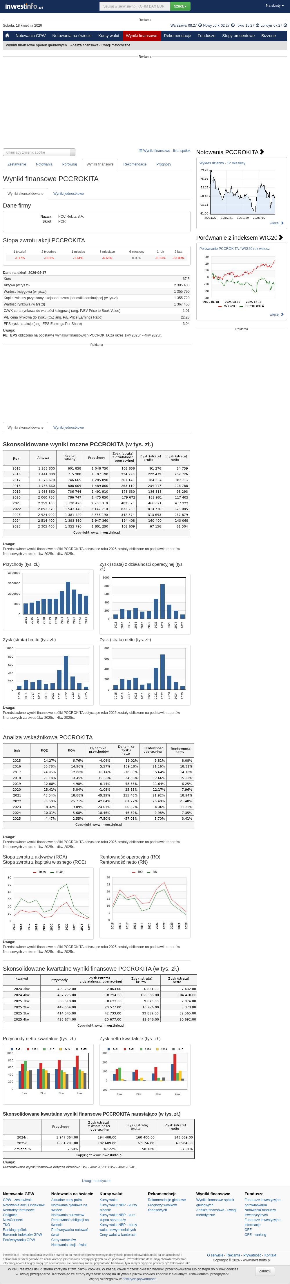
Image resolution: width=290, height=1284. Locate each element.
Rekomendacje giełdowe (167, 1200)
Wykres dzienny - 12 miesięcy (223, 163)
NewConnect (13, 1220)
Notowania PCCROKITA (230, 152)
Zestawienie (17, 164)
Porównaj (69, 164)
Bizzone (268, 35)
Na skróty (275, 5)
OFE (248, 1230)
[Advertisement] (145, 103)
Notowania (44, 164)
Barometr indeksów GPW (22, 1235)
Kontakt (270, 1255)
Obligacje (10, 1215)
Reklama (233, 1255)
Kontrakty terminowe (19, 1210)
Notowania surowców (67, 1215)
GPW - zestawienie (17, 1200)
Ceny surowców (63, 1240)
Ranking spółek (15, 1230)
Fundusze (206, 35)
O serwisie (215, 1255)
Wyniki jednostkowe (68, 194)
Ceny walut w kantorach (117, 1235)
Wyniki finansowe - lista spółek (165, 151)
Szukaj (180, 6)
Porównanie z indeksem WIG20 (239, 237)
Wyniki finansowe (141, 35)
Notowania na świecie (71, 35)
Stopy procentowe (238, 35)
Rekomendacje (177, 35)
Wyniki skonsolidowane (26, 194)
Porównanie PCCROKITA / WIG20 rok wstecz (235, 249)
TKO (6, 1225)
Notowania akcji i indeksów (23, 1205)
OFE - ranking (255, 1235)
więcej (277, 223)
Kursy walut (108, 35)
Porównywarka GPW (19, 1240)
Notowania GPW (31, 35)
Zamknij (265, 1271)
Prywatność (252, 1255)
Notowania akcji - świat (69, 1245)
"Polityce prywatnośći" (139, 1279)
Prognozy (163, 164)
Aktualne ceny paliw (66, 1200)
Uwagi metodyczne (96, 1181)
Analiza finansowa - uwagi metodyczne (100, 45)
